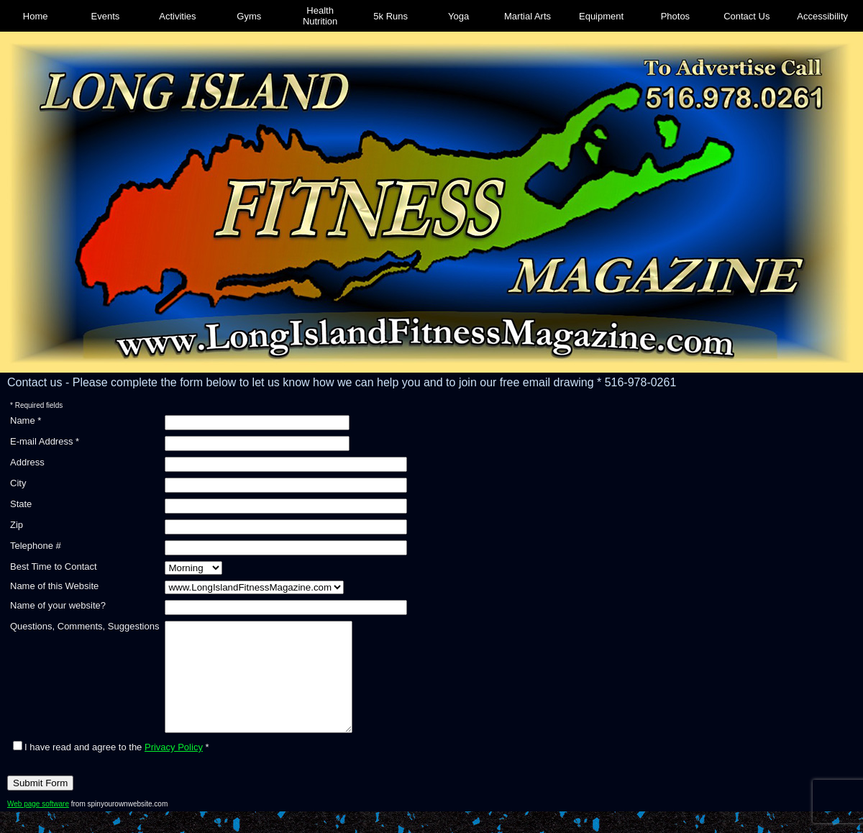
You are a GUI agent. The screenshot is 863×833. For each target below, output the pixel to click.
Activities (177, 16)
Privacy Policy (174, 768)
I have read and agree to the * (111, 768)
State (21, 504)
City (18, 483)
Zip (16, 524)
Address (27, 462)
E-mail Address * (44, 441)
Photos (675, 16)
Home (35, 16)
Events (105, 16)
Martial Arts (527, 16)
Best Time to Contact (53, 566)
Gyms (249, 16)
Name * (25, 420)
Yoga (458, 16)
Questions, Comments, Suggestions (84, 626)
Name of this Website (54, 586)
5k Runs (390, 16)
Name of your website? (58, 605)
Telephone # (35, 545)
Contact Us (746, 16)
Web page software (38, 825)
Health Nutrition (320, 16)
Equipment (601, 16)
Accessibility (822, 16)
